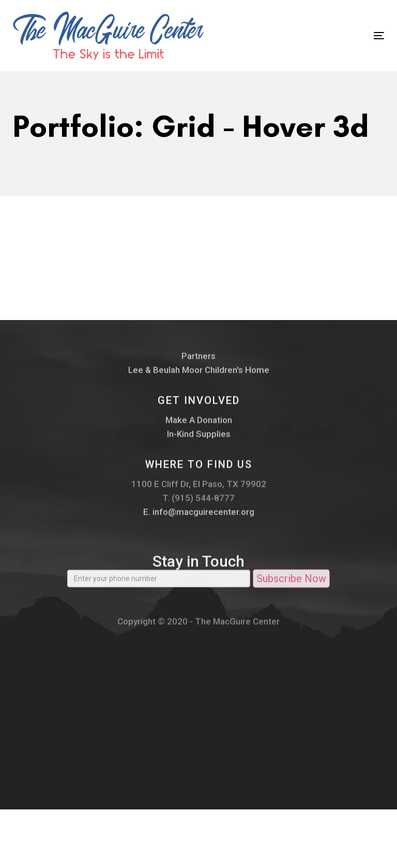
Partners (198, 361)
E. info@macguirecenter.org (198, 517)
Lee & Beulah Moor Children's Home (198, 375)
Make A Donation (198, 425)
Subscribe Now (291, 587)
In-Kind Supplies (199, 439)
